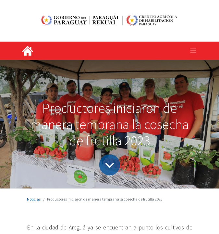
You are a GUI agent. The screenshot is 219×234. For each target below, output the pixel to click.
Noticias (34, 199)
